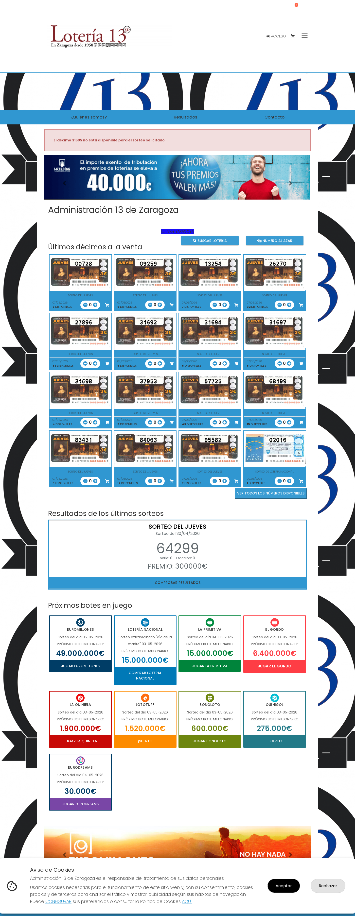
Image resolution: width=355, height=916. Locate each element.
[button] (64, 183)
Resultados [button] (185, 117)
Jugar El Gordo (274, 666)
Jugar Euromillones (80, 665)
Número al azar (274, 240)
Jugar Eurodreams (80, 803)
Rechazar (328, 886)
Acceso (276, 36)
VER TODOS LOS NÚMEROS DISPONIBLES (270, 493)
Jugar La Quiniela (80, 741)
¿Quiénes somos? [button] (89, 117)
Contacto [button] (274, 117)
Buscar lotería (210, 240)
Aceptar (284, 886)
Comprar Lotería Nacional (145, 675)
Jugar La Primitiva (210, 665)
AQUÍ (187, 901)
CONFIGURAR (58, 901)
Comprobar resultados (177, 582)
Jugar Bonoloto (210, 741)
